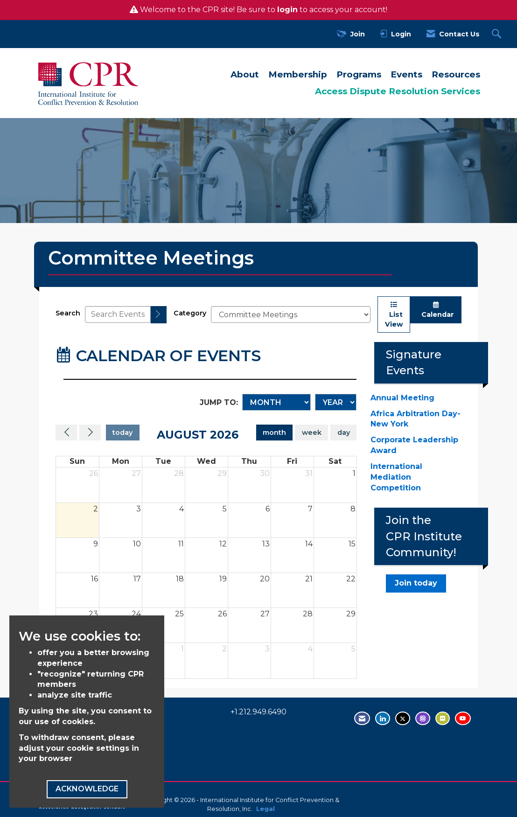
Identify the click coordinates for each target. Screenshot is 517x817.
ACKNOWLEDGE (87, 788)
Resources (456, 74)
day (343, 432)
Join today (416, 583)
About (245, 74)
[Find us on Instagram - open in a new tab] (422, 718)
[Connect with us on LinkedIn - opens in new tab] (382, 718)
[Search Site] (497, 34)
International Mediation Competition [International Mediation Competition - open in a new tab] (396, 477)
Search (68, 313)
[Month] (276, 402)
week (311, 432)
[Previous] (66, 432)
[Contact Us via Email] (362, 718)
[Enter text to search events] (118, 314)
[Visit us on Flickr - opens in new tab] (442, 718)
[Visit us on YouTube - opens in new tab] (463, 718)
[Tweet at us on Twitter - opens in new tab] (402, 718)
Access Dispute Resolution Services (397, 91)
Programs (358, 74)
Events (406, 74)
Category (190, 313)
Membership (297, 74)
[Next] (90, 432)
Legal (265, 808)
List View (394, 314)
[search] (159, 314)
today (122, 432)
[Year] (335, 402)
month (274, 432)
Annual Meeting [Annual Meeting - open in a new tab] (402, 397)
